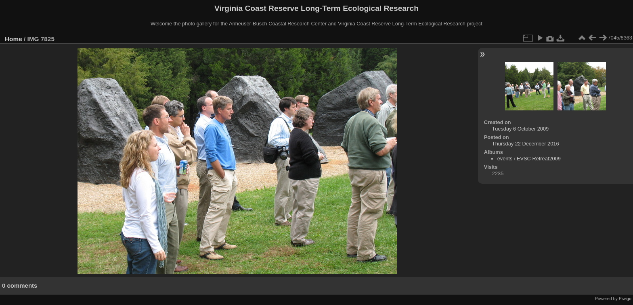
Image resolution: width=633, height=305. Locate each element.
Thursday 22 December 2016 (525, 144)
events (505, 159)
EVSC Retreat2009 (539, 159)
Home (13, 38)
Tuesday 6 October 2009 (520, 129)
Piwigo (625, 298)
